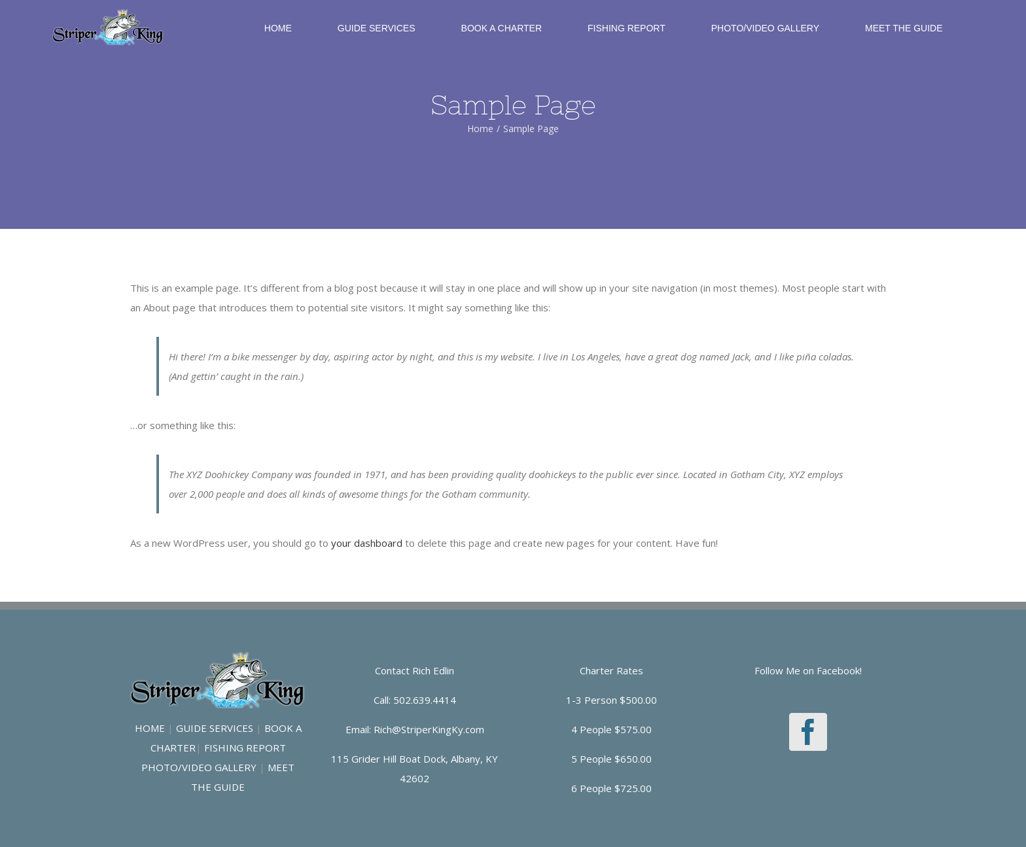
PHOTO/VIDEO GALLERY (198, 767)
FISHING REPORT (245, 747)
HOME (150, 728)
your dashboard (366, 542)
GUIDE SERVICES (214, 728)
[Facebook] (808, 732)
